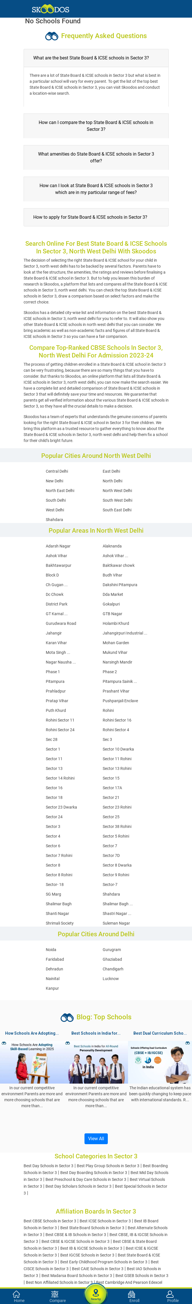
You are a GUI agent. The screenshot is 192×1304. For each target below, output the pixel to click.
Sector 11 (54, 759)
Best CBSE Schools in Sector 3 (50, 1221)
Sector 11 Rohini (117, 759)
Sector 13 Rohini (117, 768)
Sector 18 (54, 797)
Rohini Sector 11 (60, 720)
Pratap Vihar (57, 701)
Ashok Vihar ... (115, 555)
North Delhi (112, 481)
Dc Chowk (54, 594)
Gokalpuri (111, 604)
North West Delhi (117, 490)
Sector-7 (110, 884)
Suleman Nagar (116, 923)
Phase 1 (53, 671)
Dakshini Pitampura (120, 584)
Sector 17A (112, 788)
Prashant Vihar (116, 691)
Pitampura (55, 681)
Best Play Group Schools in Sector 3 (108, 1166)
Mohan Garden (116, 642)
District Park (56, 604)
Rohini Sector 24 (60, 730)
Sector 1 (53, 749)
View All (96, 1138)
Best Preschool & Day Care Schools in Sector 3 (86, 1179)
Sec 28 (51, 739)
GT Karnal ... (57, 613)
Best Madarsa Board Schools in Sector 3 (77, 1275)
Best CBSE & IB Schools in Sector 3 (76, 1234)
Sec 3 (107, 739)
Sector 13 (54, 768)
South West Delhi (117, 500)
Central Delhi (57, 471)
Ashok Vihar (56, 555)
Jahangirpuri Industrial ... (125, 633)
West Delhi (55, 510)
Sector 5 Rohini (116, 836)
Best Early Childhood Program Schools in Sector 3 (103, 1262)
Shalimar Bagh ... (118, 904)
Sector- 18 (55, 884)
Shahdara (54, 519)
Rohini (108, 710)
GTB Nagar (112, 613)
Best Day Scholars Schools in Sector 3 (79, 1186)
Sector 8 (53, 865)
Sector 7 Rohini (59, 855)
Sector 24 (54, 817)
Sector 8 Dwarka (117, 865)
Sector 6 (53, 846)
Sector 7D (111, 855)
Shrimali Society (60, 923)
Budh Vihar (112, 575)
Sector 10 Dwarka (118, 749)
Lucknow (111, 978)
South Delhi (56, 500)
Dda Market (113, 594)
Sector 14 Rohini (60, 778)
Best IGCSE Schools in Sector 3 (87, 1255)
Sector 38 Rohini (117, 826)
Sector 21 (111, 797)
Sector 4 (53, 836)
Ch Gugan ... (57, 584)
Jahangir (54, 633)
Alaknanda (112, 546)
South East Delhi (117, 510)
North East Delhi (60, 490)
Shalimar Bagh (59, 904)
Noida (51, 949)
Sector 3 (53, 826)
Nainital (52, 978)
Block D (52, 575)
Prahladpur (56, 691)
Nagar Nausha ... (61, 662)
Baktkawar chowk (119, 565)
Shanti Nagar (57, 913)
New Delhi (54, 481)
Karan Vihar (56, 642)
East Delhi (111, 471)
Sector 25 (111, 817)
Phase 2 (110, 671)
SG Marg (53, 894)
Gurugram (112, 949)
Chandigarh (113, 969)
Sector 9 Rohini (116, 875)
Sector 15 (111, 778)
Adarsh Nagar (58, 546)
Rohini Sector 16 (117, 720)
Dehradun (54, 969)
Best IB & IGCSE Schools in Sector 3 (91, 1248)
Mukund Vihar (115, 652)
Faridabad (55, 959)
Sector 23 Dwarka (61, 807)
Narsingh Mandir (117, 662)
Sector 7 (110, 846)
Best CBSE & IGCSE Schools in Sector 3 (76, 1241)
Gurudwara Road (61, 623)
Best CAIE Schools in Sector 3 (97, 1268)
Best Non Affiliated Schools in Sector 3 (59, 1282)
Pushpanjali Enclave (120, 701)
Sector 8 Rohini (59, 875)
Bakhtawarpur (58, 565)
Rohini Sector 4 (116, 730)
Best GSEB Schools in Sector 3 (141, 1275)
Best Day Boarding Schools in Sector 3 (93, 1172)
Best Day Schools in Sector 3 (48, 1166)
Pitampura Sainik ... (120, 681)
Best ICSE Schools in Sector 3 (105, 1221)
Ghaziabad (112, 959)
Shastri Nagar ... (117, 913)
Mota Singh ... (58, 652)
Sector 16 (54, 788)
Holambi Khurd (116, 623)
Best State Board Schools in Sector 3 (92, 1228)
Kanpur (52, 988)
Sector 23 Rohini (117, 807)
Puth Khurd (56, 710)
